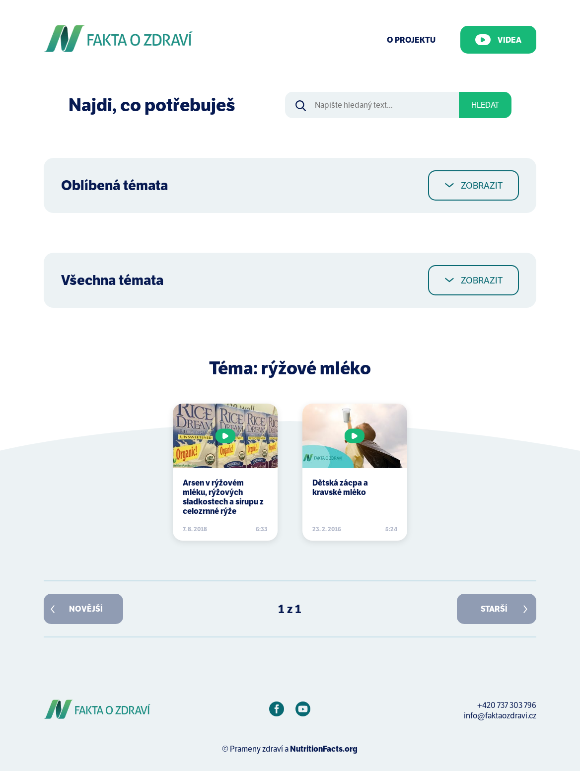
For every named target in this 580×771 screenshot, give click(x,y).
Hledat (485, 105)
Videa (498, 39)
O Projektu (411, 40)
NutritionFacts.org (324, 749)
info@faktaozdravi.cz (500, 715)
